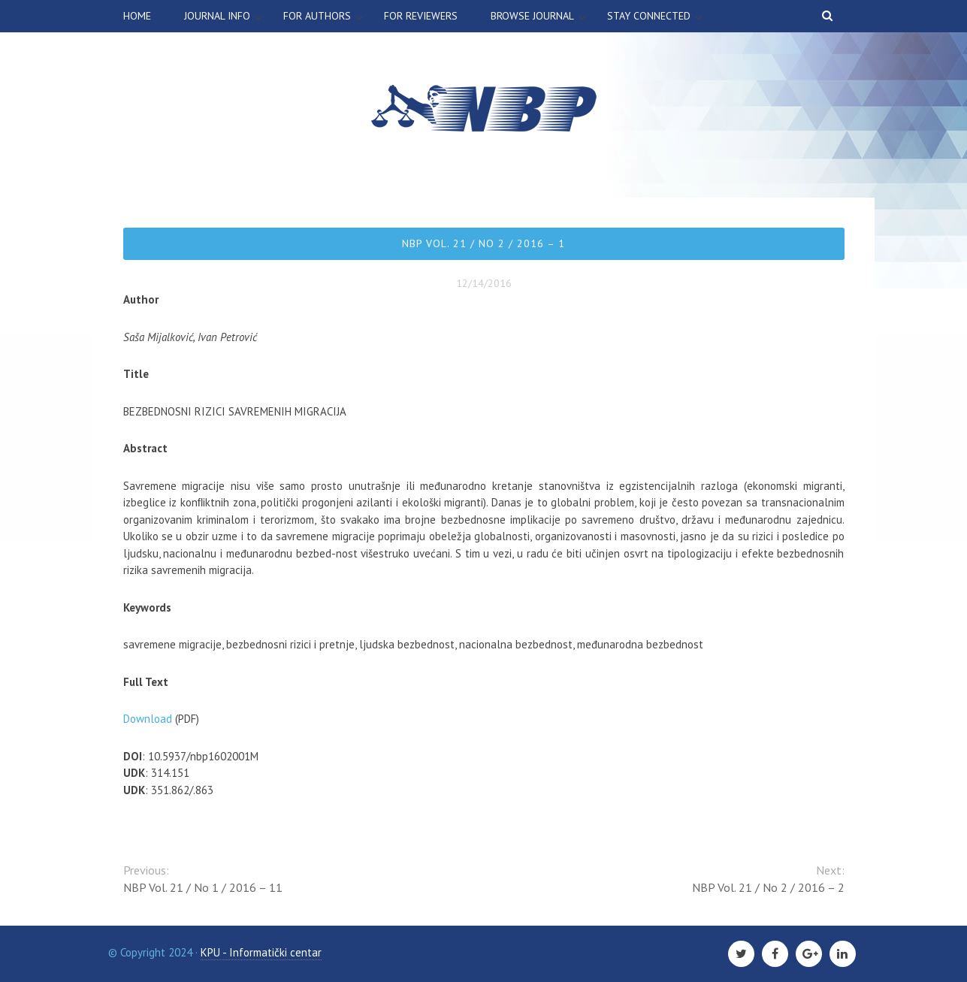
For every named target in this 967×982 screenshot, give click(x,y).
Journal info (217, 16)
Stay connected (648, 16)
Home (137, 16)
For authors (317, 16)
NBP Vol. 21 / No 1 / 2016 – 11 (203, 887)
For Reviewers (421, 16)
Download (147, 719)
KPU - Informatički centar (261, 952)
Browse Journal (532, 16)
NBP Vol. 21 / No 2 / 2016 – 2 (768, 887)
